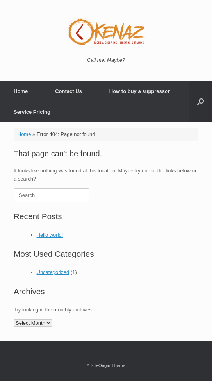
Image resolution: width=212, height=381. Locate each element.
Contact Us (68, 91)
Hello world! (50, 235)
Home (21, 91)
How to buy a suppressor (139, 91)
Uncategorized (53, 272)
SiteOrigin (100, 365)
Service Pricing (32, 112)
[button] (200, 101)
